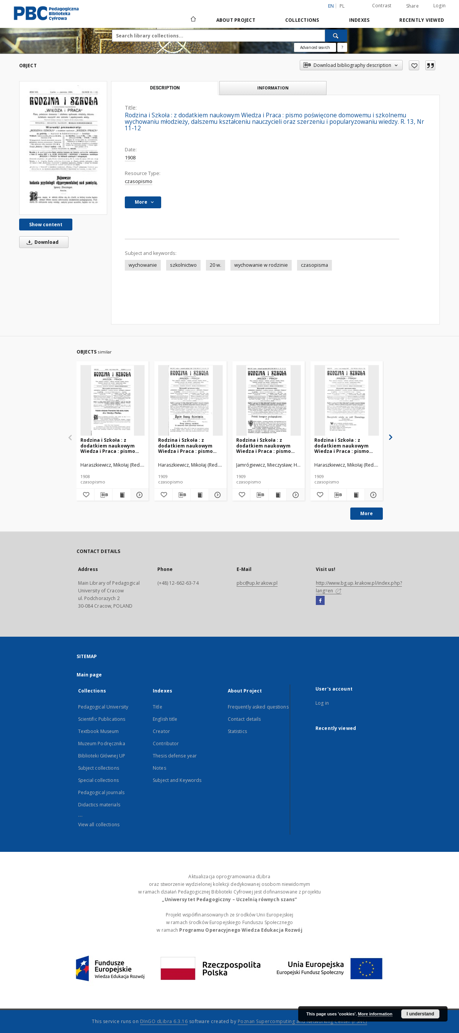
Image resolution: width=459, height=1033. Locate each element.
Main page (89, 674)
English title (165, 719)
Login (439, 5)
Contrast (382, 5)
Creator (161, 731)
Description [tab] (165, 88)
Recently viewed (421, 20)
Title (157, 707)
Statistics (237, 731)
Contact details (244, 719)
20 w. (215, 265)
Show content (45, 224)
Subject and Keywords (177, 780)
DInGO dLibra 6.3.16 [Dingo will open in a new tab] (164, 1021)
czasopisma (314, 265)
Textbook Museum (98, 731)
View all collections (98, 824)
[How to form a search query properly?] (342, 47)
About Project (235, 20)
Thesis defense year (175, 755)
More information (375, 1014)
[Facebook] (320, 600)
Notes (159, 768)
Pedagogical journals (101, 792)
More (366, 513)
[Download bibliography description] (103, 495)
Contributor (166, 743)
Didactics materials (99, 804)
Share (412, 6)
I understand (420, 1014)
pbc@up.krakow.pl (257, 583)
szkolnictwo (183, 265)
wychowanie (143, 265)
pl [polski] (342, 5)
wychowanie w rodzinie (261, 265)
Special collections (98, 780)
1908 (130, 157)
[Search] (336, 35)
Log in (322, 703)
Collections (302, 20)
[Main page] (192, 19)
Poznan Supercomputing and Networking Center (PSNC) (302, 1021)
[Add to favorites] (414, 65)
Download (41, 242)
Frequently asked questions (258, 707)
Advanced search (315, 47)
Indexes (359, 20)
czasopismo (138, 181)
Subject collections (98, 768)
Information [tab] (273, 88)
